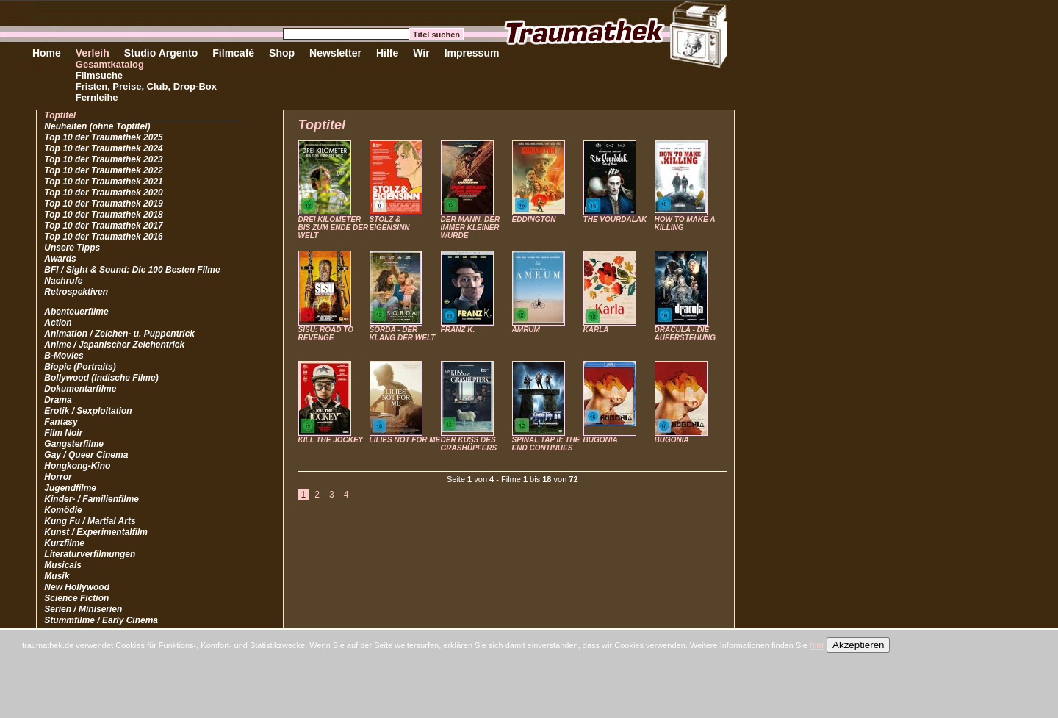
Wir (421, 53)
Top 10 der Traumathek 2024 (103, 148)
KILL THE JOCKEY (331, 440)
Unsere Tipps (72, 248)
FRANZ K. (458, 330)
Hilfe (387, 53)
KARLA (596, 330)
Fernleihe (97, 97)
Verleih (92, 53)
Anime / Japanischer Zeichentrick (114, 345)
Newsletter (335, 53)
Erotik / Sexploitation (88, 411)
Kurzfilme (64, 543)
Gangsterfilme (74, 444)
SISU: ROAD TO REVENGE (325, 334)
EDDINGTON (534, 219)
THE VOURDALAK (615, 219)
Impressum (472, 53)
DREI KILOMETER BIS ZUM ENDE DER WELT (333, 227)
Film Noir (63, 433)
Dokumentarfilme (80, 389)
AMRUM (526, 330)
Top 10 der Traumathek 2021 (103, 181)
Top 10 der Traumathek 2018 (103, 214)
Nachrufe (63, 281)
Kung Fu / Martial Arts (89, 521)
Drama (57, 400)
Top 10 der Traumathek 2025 (103, 137)
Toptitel (60, 115)
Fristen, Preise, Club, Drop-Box (146, 86)
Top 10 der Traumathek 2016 (103, 236)
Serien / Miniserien (83, 609)
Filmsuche (99, 75)
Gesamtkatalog (110, 64)
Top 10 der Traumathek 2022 (103, 170)
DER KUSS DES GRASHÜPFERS (469, 444)
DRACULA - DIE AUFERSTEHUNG (685, 334)
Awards (60, 259)
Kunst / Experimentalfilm (96, 532)
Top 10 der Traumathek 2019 (103, 203)
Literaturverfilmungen (89, 554)
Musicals (63, 565)
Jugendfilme (70, 488)
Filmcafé (233, 53)
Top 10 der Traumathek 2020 (103, 192)
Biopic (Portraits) (79, 367)
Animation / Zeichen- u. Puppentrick (119, 334)
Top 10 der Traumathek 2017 (103, 225)
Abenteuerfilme (76, 311)
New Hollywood (76, 587)
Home (46, 53)
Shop (282, 53)
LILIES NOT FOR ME (405, 440)
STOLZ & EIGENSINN (390, 223)
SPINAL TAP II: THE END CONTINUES (546, 444)
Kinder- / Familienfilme (91, 499)
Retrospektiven (76, 292)
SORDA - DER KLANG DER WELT (403, 334)
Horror (57, 477)
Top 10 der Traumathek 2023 (103, 159)
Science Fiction (76, 598)
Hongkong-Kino (77, 466)
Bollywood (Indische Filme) (101, 378)
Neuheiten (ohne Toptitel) (97, 126)
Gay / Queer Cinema (86, 455)
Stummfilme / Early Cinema (101, 620)
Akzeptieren (858, 644)
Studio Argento (161, 53)
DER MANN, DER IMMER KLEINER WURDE (470, 227)
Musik (56, 576)
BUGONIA (600, 440)
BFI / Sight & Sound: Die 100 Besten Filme (132, 270)
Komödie (63, 510)
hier (817, 645)
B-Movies (63, 356)
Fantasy (60, 422)
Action (57, 322)
